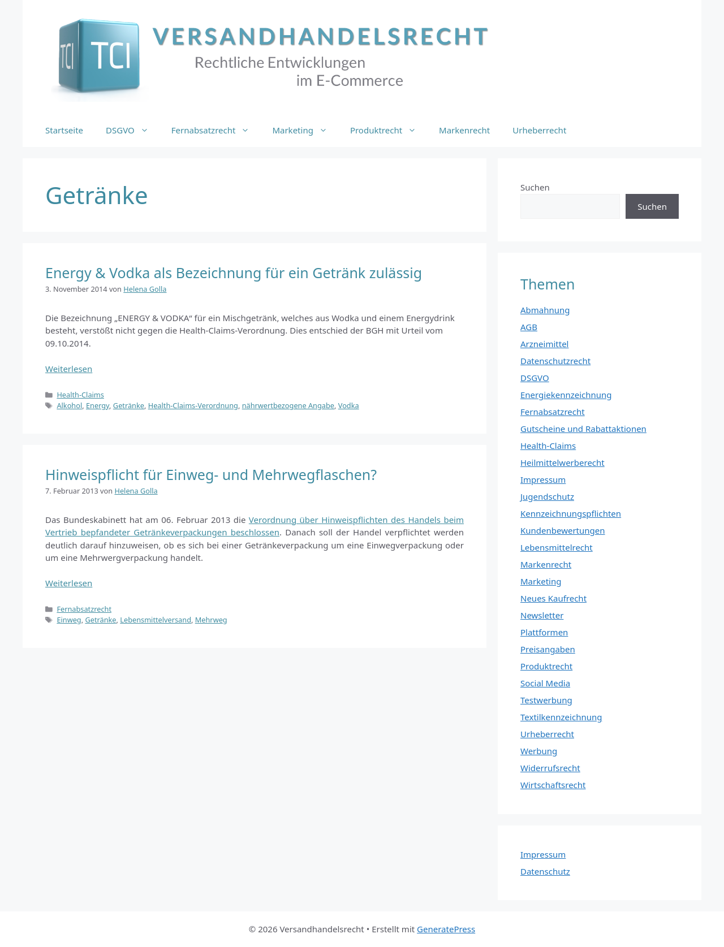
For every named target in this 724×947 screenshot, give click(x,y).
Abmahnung (545, 309)
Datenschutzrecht (555, 360)
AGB (528, 326)
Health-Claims (80, 395)
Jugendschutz (547, 496)
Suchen (535, 187)
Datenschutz (545, 871)
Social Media (545, 683)
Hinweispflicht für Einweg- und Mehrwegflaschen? (211, 474)
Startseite (64, 130)
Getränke (128, 405)
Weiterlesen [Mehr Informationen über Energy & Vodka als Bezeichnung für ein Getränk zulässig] (68, 368)
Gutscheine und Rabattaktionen (583, 428)
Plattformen (544, 632)
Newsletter (541, 615)
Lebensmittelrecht (556, 547)
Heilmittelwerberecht (562, 462)
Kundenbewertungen (562, 530)
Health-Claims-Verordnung (193, 405)
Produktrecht (389, 130)
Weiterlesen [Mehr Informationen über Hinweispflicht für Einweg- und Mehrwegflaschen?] (68, 583)
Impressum (543, 479)
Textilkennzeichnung (561, 717)
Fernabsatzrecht (216, 130)
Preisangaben (547, 649)
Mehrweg (211, 620)
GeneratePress (446, 929)
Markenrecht (464, 130)
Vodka (348, 405)
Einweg (69, 620)
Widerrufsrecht (550, 767)
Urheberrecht (539, 130)
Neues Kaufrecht (553, 598)
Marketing (305, 130)
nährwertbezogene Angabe (288, 405)
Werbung (538, 750)
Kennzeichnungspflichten (570, 513)
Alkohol (69, 405)
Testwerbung (546, 700)
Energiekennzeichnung (566, 394)
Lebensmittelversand (155, 620)
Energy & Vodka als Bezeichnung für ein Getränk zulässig (233, 272)
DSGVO (133, 130)
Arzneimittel (544, 343)
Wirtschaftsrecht (553, 784)
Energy (97, 405)
